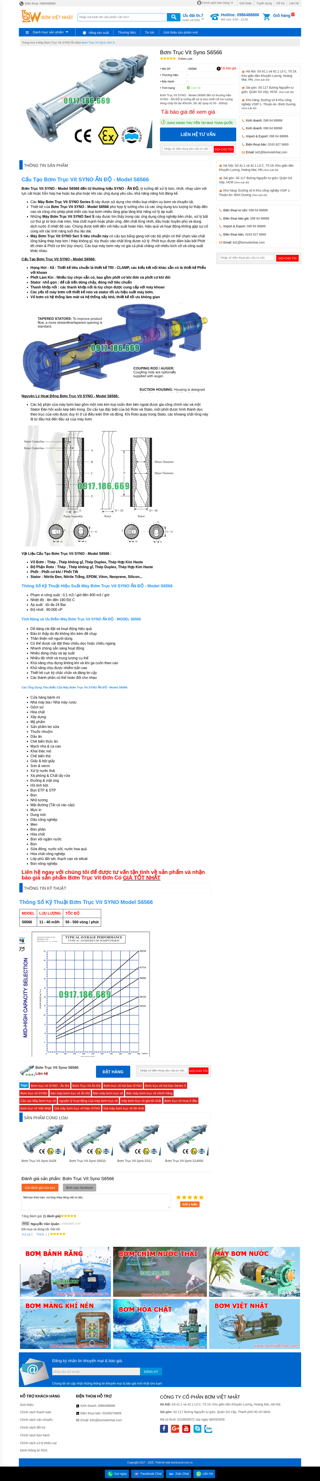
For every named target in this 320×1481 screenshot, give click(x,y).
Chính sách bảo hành (35, 1435)
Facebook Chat (147, 1473)
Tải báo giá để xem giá (188, 112)
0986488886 (106, 1405)
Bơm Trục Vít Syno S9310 (87, 1161)
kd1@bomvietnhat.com (271, 152)
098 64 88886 (272, 120)
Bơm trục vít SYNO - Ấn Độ (50, 1085)
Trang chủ (28, 42)
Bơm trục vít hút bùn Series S (165, 1085)
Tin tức (149, 32)
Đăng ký (151, 1371)
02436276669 (111, 1413)
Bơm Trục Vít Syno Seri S (98, 42)
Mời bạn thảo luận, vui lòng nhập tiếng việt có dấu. (96, 1201)
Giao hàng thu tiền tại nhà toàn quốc (200, 123)
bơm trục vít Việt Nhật (35, 1108)
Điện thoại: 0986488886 (37, 3)
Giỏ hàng (281, 15)
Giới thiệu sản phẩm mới (181, 32)
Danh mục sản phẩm (48, 32)
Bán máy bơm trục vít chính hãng (149, 1093)
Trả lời (26, 1234)
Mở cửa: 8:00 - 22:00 (240, 17)
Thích (38, 1234)
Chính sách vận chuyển (36, 1419)
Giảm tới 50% (193, 17)
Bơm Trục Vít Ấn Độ (86, 1085)
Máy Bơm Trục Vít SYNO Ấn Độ (58, 42)
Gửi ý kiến (190, 1204)
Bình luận (185, 59)
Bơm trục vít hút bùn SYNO (123, 1085)
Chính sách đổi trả (32, 1427)
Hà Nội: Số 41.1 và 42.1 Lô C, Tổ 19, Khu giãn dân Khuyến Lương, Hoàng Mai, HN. (269, 75)
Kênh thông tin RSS (33, 1450)
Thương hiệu (127, 32)
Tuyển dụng (264, 3)
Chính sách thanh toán (35, 1412)
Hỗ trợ (280, 3)
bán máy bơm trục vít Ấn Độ (70, 1093)
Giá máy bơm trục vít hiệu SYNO (77, 1108)
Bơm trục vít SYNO (33, 1093)
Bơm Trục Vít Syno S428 (39, 1161)
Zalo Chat (178, 1473)
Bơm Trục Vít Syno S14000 (184, 1161)
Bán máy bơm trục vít (108, 1093)
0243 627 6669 (278, 144)
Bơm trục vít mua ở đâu (180, 1101)
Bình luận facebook (79, 1187)
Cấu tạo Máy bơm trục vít (38, 1101)
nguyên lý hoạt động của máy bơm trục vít (88, 1101)
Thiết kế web (162, 1462)
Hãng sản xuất (95, 32)
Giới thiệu (245, 3)
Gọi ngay (117, 1473)
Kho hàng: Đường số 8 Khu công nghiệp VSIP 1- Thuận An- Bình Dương (269, 104)
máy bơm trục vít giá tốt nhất (141, 1101)
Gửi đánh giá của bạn (40, 1187)
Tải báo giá (226, 68)
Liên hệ (294, 3)
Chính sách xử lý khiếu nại (38, 1443)
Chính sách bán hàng (216, 2)
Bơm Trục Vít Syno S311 (134, 1161)
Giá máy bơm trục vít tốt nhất (123, 1108)
